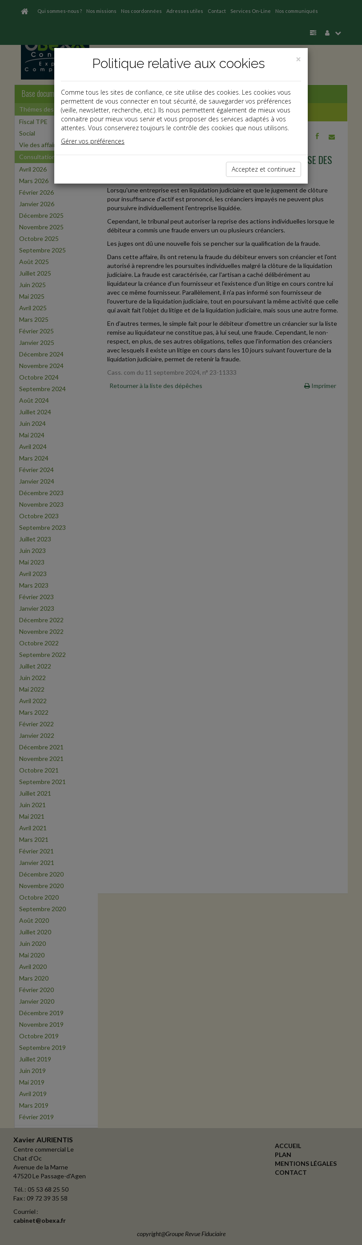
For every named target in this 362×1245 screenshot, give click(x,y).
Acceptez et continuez (263, 169)
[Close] (298, 59)
